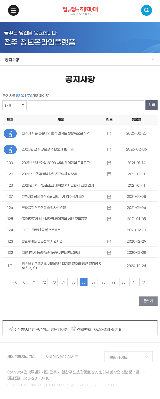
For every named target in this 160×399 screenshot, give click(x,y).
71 (34, 282)
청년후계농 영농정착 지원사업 (42, 241)
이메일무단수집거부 (62, 356)
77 (93, 282)
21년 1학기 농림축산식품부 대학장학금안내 (51, 253)
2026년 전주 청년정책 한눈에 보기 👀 (48, 149)
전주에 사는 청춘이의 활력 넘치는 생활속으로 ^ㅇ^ (56, 133)
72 (44, 282)
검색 (146, 10)
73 (54, 282)
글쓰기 (148, 300)
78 (103, 282)
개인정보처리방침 (21, 356)
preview (24, 282)
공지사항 (12, 60)
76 (83, 282)
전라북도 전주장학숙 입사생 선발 (44, 208)
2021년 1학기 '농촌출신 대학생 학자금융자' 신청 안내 (58, 186)
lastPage (143, 282)
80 (123, 282)
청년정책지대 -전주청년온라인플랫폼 (80, 11)
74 (63, 282)
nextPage (133, 282)
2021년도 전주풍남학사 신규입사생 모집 (49, 174)
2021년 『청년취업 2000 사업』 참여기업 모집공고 (56, 163)
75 (73, 282)
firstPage (14, 282)
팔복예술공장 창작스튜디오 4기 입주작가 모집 (53, 197)
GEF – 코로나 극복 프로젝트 (41, 230)
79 (113, 282)
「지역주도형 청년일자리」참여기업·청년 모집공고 (54, 219)
